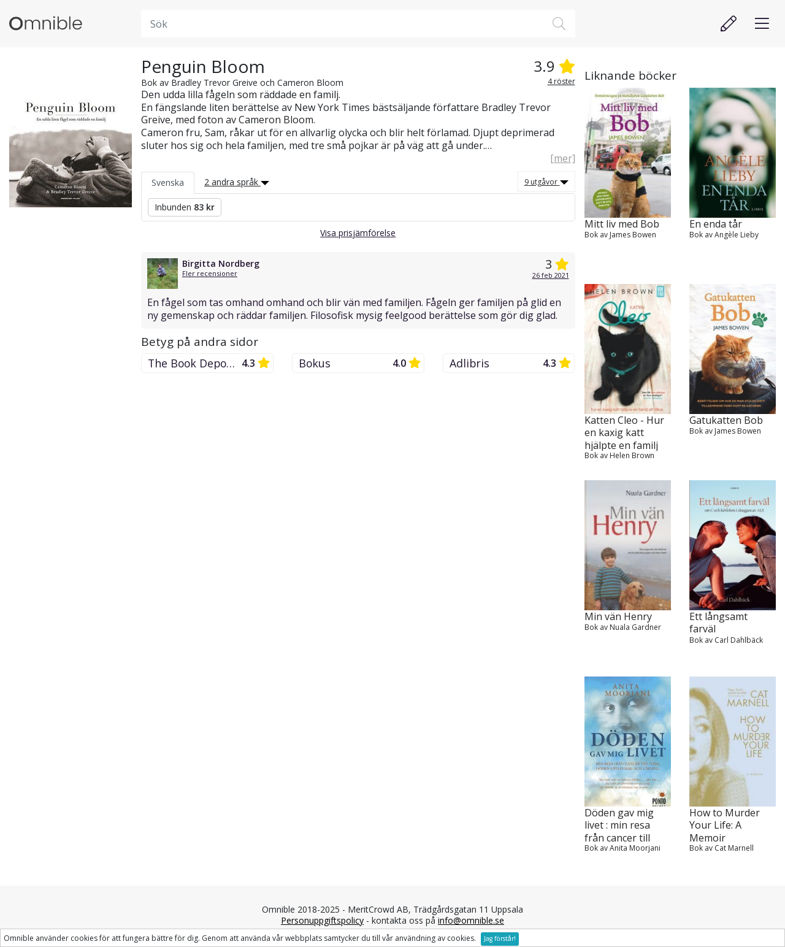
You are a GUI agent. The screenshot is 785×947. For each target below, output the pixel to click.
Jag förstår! (500, 938)
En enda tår (715, 224)
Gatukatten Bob (726, 420)
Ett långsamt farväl (718, 623)
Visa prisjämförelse (358, 233)
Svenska (167, 182)
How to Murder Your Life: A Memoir (724, 825)
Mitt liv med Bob (621, 224)
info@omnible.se (471, 920)
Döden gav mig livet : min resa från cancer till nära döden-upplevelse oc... (619, 825)
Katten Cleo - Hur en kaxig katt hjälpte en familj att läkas (624, 432)
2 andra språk (236, 182)
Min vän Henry (618, 616)
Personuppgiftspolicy (322, 920)
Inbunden (185, 207)
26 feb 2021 (550, 275)
